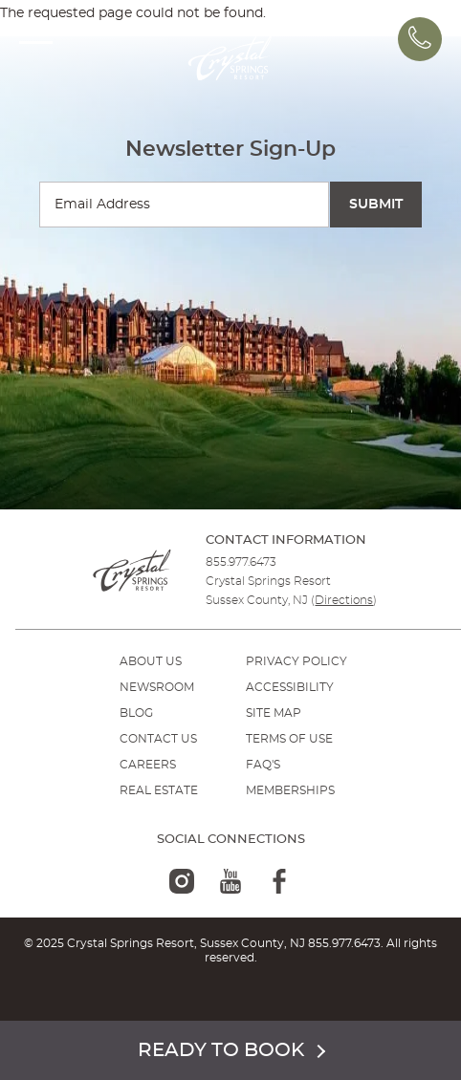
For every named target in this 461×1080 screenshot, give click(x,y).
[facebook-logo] (279, 881)
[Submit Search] (376, 204)
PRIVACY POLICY (296, 661)
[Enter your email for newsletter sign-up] (184, 204)
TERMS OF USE (289, 739)
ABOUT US (151, 661)
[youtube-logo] (230, 881)
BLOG (136, 713)
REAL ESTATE (159, 790)
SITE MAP (273, 713)
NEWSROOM (157, 687)
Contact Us (158, 739)
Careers (148, 764)
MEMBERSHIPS (290, 790)
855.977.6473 (241, 562)
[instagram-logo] (181, 881)
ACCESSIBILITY (290, 687)
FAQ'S (263, 764)
